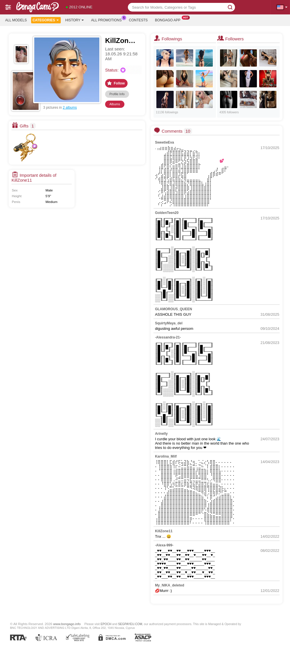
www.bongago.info (67, 624)
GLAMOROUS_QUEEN (173, 309)
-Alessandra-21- (168, 337)
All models (16, 20)
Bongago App (169, 19)
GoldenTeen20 (167, 213)
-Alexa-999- (164, 545)
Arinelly (161, 434)
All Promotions (107, 19)
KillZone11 (164, 531)
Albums (114, 104)
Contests (138, 20)
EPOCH (106, 624)
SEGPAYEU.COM (130, 624)
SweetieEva (164, 142)
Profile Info (117, 94)
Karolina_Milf (166, 456)
